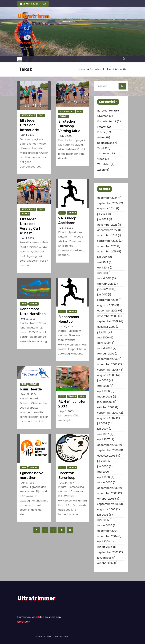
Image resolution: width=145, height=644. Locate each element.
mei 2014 (102, 262)
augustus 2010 (106, 305)
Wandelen (103, 164)
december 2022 (107, 230)
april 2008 (103, 391)
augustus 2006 (106, 456)
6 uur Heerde (31, 389)
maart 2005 (104, 525)
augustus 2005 (106, 509)
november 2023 (107, 225)
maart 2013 (104, 278)
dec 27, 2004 (29, 394)
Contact (48, 636)
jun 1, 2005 (27, 135)
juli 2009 (102, 332)
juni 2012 (102, 294)
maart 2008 (104, 396)
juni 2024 (102, 219)
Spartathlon (105, 143)
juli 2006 (102, 461)
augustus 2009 (106, 327)
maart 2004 (104, 547)
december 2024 (107, 198)
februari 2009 (105, 353)
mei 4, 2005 (66, 227)
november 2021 (107, 246)
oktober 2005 (105, 499)
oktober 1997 (105, 563)
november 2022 (107, 235)
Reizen (101, 137)
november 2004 (107, 536)
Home (81, 69)
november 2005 (107, 493)
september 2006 (108, 450)
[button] (124, 59)
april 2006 (103, 477)
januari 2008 (105, 402)
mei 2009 (103, 337)
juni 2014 (102, 257)
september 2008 (108, 370)
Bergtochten (105, 110)
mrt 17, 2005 (66, 326)
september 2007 (108, 413)
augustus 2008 (106, 375)
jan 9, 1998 (27, 482)
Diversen (102, 116)
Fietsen (101, 127)
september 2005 (108, 504)
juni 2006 (102, 466)
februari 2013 (105, 284)
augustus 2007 (106, 418)
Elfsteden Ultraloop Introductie (29, 125)
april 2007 (103, 439)
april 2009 (103, 343)
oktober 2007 (105, 407)
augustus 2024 (106, 208)
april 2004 (103, 541)
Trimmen (63, 116)
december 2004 (107, 531)
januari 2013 (104, 289)
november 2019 (107, 251)
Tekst (41, 115)
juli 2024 (102, 214)
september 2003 (107, 552)
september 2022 (107, 241)
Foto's (101, 132)
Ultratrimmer (36, 598)
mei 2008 (103, 386)
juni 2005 (102, 515)
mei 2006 (103, 472)
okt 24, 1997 (67, 482)
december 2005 (107, 488)
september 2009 (107, 321)
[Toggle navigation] (20, 59)
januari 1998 (104, 558)
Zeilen (101, 170)
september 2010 (107, 300)
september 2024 (108, 203)
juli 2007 (102, 423)
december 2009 (107, 310)
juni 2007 (102, 429)
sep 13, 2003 (67, 411)
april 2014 (103, 267)
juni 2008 (102, 380)
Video (82, 396)
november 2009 (107, 316)
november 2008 (107, 364)
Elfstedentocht (28, 115)
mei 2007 (103, 434)
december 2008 (107, 359)
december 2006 (107, 445)
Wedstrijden (61, 636)
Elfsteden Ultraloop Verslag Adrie (69, 126)
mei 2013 (102, 273)
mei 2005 (103, 520)
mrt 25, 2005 (28, 318)
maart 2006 (104, 482)
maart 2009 (104, 348)
